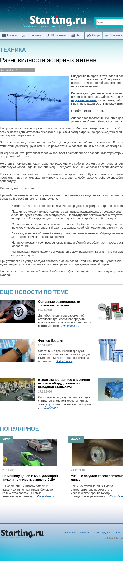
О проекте (70, 532)
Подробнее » (71, 326)
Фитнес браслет (51, 340)
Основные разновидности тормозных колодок (59, 303)
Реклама (84, 532)
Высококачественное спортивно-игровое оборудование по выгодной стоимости (64, 383)
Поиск (95, 532)
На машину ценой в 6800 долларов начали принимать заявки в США (30, 477)
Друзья (106, 532)
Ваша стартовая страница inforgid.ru (55, 21)
